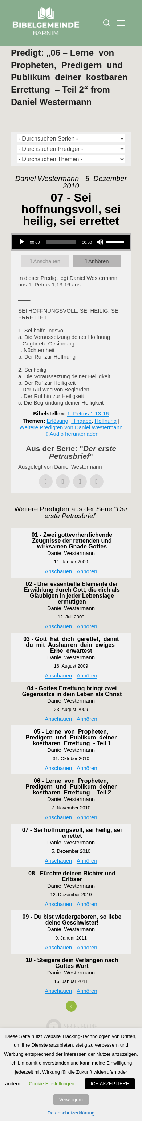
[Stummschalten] (100, 257)
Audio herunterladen (74, 449)
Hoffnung (105, 436)
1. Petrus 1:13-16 (88, 429)
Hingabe (81, 436)
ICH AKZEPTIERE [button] (109, 1083)
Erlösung (57, 436)
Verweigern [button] (71, 1099)
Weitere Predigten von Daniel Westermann (71, 443)
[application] (71, 257)
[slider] (61, 257)
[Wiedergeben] (21, 257)
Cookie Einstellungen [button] (51, 1083)
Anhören (98, 277)
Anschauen (46, 277)
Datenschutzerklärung (71, 1113)
